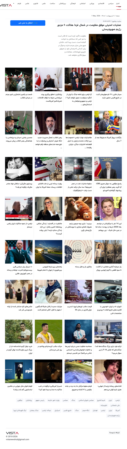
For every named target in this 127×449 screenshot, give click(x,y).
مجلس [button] (65, 400)
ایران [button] (110, 400)
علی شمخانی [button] (115, 405)
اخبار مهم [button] (118, 5)
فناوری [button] (35, 3)
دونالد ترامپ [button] (46, 410)
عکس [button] (27, 3)
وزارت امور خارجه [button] (53, 400)
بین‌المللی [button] (62, 3)
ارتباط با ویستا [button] (114, 432)
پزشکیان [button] (29, 400)
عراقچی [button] (19, 400)
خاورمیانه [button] (104, 405)
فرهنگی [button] (73, 3)
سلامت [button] (52, 3)
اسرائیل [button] (57, 410)
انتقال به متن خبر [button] (27, 23)
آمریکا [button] (118, 410)
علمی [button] (44, 3)
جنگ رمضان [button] (34, 410)
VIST (12, 432)
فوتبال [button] (95, 410)
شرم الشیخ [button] (101, 400)
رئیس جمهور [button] (39, 400)
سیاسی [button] (110, 3)
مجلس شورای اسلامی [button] (86, 400)
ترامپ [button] (117, 400)
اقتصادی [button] (101, 3)
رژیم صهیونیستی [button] (114, 415)
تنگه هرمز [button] (85, 410)
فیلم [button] (19, 3)
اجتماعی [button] (82, 3)
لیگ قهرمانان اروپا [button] (20, 410)
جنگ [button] (73, 400)
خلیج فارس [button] (67, 410)
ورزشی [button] (92, 3)
